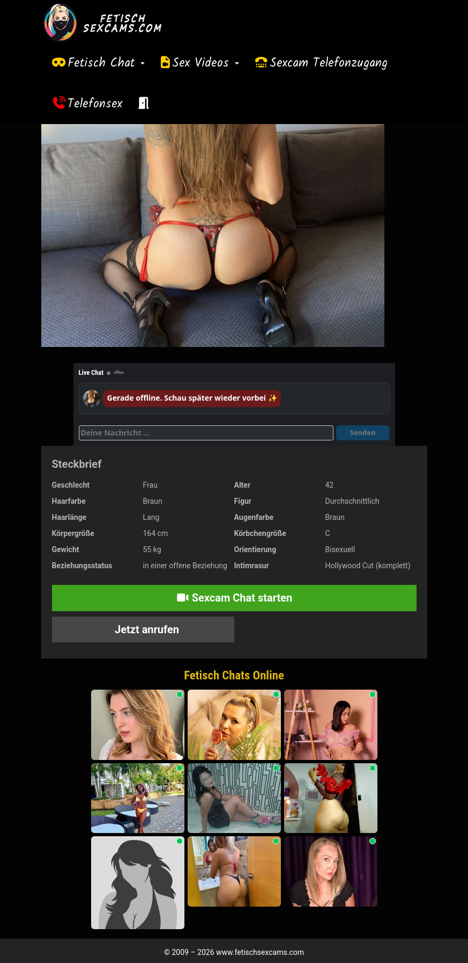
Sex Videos (205, 63)
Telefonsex (95, 104)
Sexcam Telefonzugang (329, 63)
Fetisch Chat (106, 63)
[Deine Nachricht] (206, 432)
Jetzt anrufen (145, 629)
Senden (363, 432)
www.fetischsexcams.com (260, 952)
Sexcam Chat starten (234, 597)
